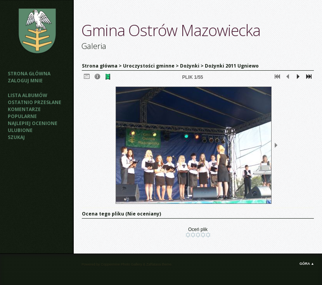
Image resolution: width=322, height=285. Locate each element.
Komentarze (24, 109)
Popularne (22, 116)
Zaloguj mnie (25, 80)
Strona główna (29, 73)
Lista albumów (27, 95)
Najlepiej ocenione (32, 123)
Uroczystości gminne (149, 66)
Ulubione (20, 130)
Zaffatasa (153, 264)
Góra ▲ (306, 264)
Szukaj (16, 137)
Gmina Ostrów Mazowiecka (170, 30)
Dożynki (189, 66)
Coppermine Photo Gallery (121, 264)
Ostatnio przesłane (34, 102)
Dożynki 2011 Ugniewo (232, 66)
